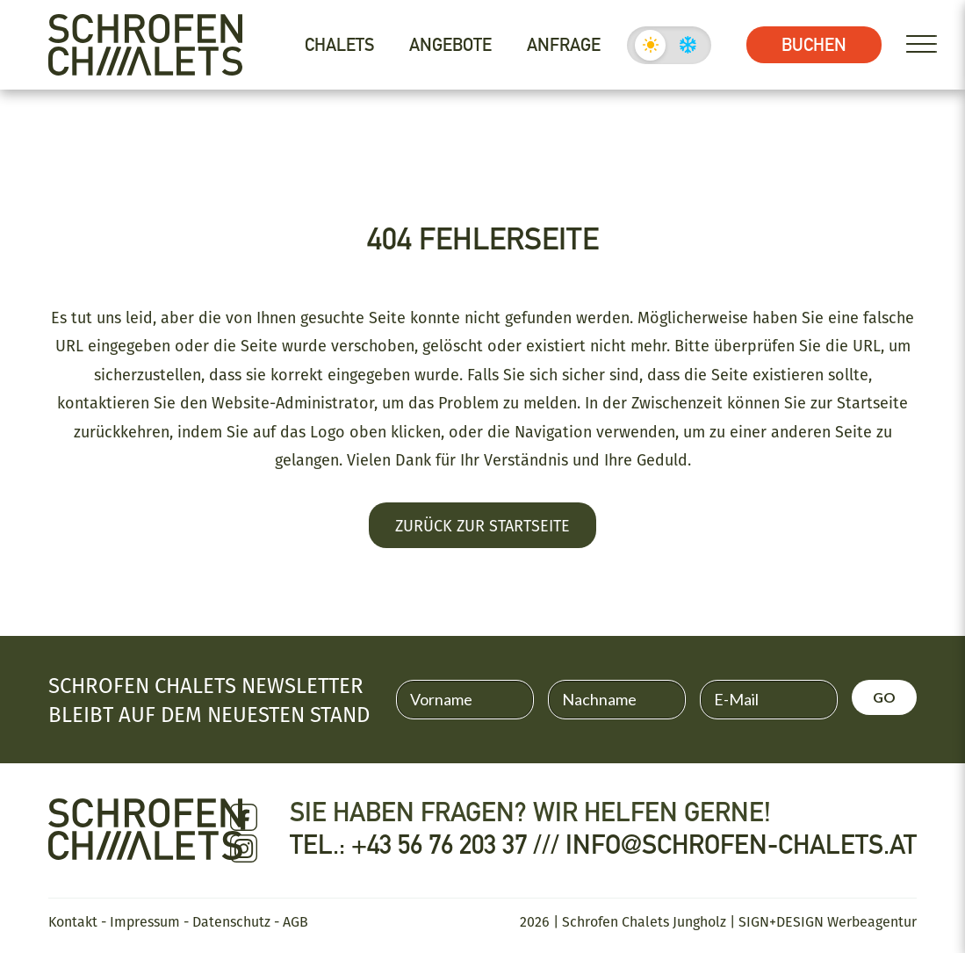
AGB (295, 921)
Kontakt (72, 921)
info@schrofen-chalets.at (741, 845)
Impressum (145, 921)
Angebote (450, 44)
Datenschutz (231, 921)
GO (884, 697)
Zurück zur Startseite (482, 525)
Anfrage (564, 44)
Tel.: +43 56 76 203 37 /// (427, 845)
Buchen (813, 44)
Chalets (339, 44)
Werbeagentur (872, 921)
